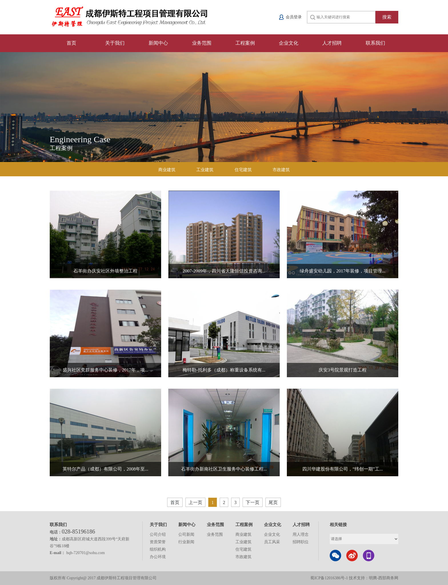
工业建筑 (204, 169)
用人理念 (301, 534)
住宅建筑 (243, 169)
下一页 (252, 502)
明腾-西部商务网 (383, 578)
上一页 (195, 502)
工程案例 (245, 43)
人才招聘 (332, 43)
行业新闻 (186, 542)
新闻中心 (158, 43)
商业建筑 (166, 169)
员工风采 (272, 542)
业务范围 (201, 43)
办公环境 (158, 557)
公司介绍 (158, 534)
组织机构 (158, 549)
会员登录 (294, 17)
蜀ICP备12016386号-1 (329, 578)
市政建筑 (281, 169)
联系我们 (375, 43)
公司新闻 (186, 534)
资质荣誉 (158, 542)
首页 (71, 43)
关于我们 (115, 43)
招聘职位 (301, 542)
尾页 (273, 502)
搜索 (386, 17)
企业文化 (288, 43)
